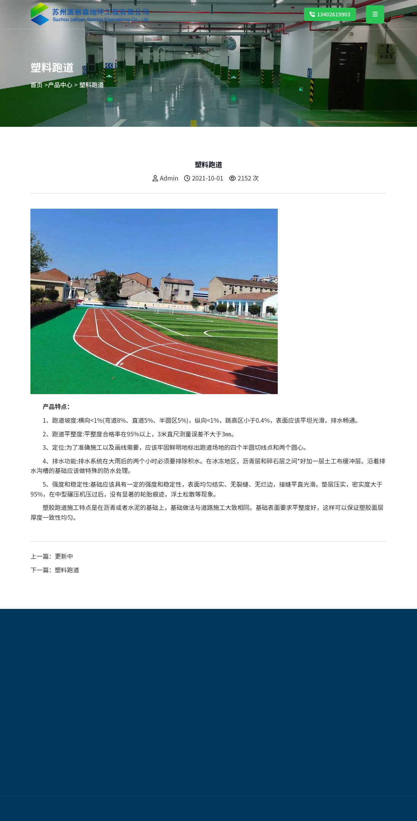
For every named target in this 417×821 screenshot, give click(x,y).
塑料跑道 (92, 85)
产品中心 (60, 85)
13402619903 (330, 14)
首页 (36, 85)
